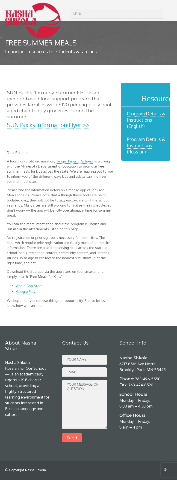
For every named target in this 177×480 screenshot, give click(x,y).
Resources (159, 98)
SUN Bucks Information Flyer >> (48, 125)
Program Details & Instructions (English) (146, 120)
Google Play (25, 291)
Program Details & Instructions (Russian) (146, 145)
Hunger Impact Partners (74, 161)
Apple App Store (29, 286)
